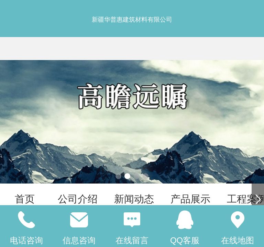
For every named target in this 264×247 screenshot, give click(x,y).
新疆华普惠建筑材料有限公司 (132, 19)
